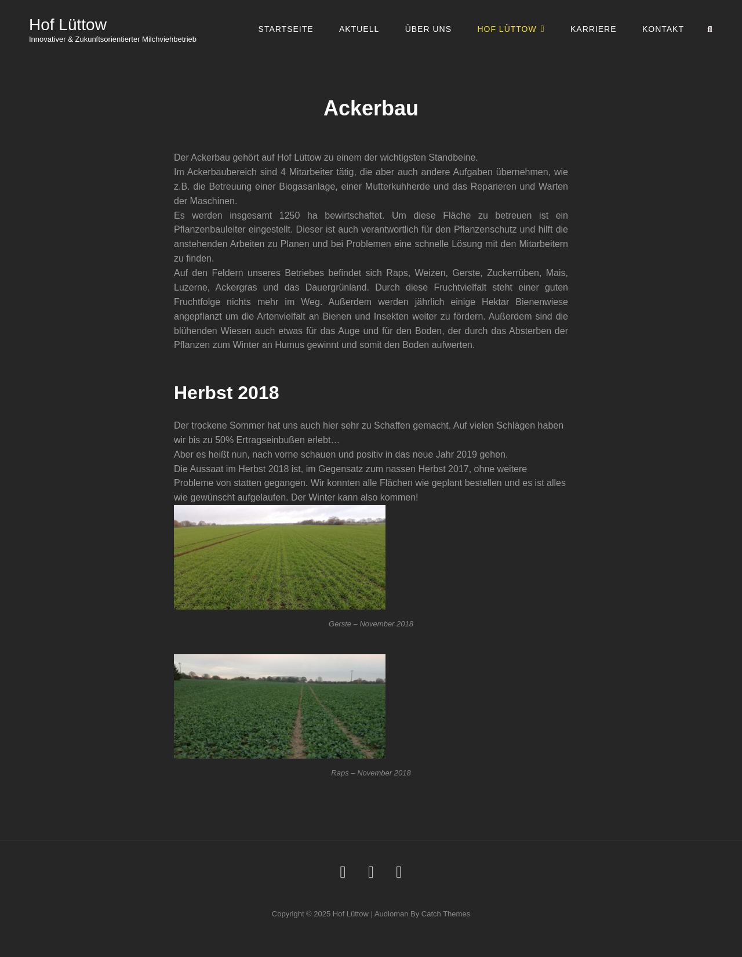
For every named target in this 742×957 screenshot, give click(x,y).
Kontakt (663, 29)
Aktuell (359, 29)
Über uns (428, 29)
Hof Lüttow (68, 25)
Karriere (593, 29)
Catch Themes (445, 913)
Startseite (286, 29)
